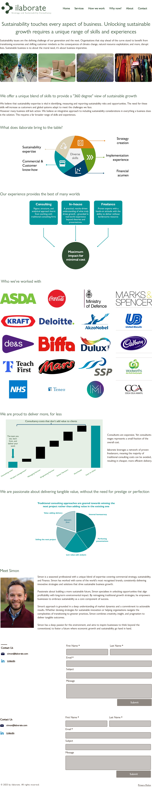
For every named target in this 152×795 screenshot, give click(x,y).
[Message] (109, 691)
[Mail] (3, 654)
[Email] (108, 663)
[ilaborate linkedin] (3, 661)
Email (70, 657)
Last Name (116, 646)
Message (70, 680)
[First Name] (86, 652)
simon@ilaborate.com (17, 653)
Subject (70, 669)
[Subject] (108, 675)
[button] (79, 8)
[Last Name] (130, 652)
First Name (73, 646)
